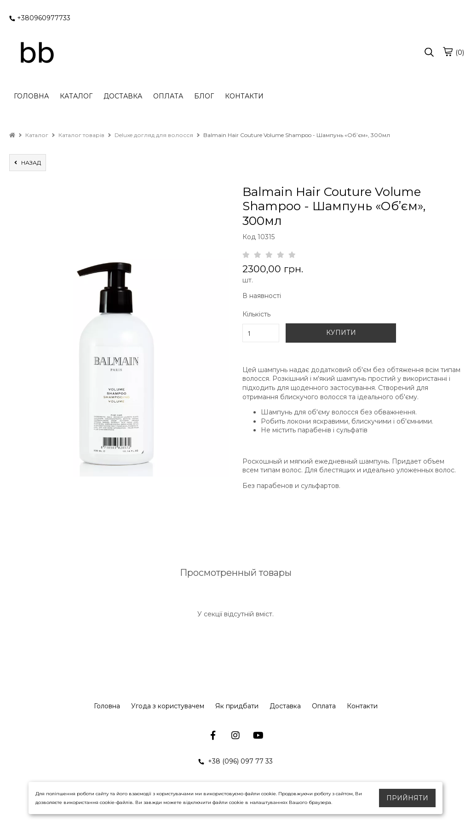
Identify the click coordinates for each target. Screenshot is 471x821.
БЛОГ (204, 96)
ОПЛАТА (168, 96)
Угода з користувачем (167, 706)
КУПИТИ (341, 332)
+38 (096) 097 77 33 (235, 761)
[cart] (447, 51)
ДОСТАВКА (122, 96)
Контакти (362, 706)
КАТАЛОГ (76, 96)
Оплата (324, 706)
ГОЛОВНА (31, 96)
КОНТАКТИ (244, 96)
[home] (12, 135)
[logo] (36, 52)
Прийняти (407, 798)
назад (27, 162)
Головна (107, 706)
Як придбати (236, 706)
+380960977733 (39, 18)
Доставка (285, 706)
